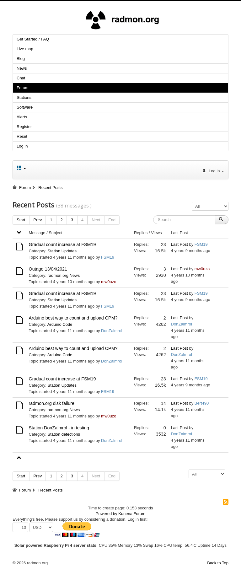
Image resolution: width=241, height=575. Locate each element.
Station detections (64, 434)
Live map (25, 48)
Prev (37, 220)
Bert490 (202, 403)
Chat (21, 78)
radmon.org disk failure (51, 403)
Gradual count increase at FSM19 (62, 244)
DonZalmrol (111, 330)
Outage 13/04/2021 (48, 268)
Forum (23, 87)
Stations (24, 97)
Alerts (22, 117)
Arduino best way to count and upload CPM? (73, 317)
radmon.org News (64, 275)
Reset (22, 136)
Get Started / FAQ (33, 39)
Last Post (179, 244)
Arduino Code (59, 324)
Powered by (106, 513)
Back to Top (217, 563)
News (22, 68)
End (111, 220)
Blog (21, 58)
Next (96, 220)
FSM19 (107, 257)
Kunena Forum (131, 513)
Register (24, 126)
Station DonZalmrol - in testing (59, 427)
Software (25, 107)
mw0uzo (108, 281)
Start (21, 220)
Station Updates (62, 251)
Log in (22, 146)
